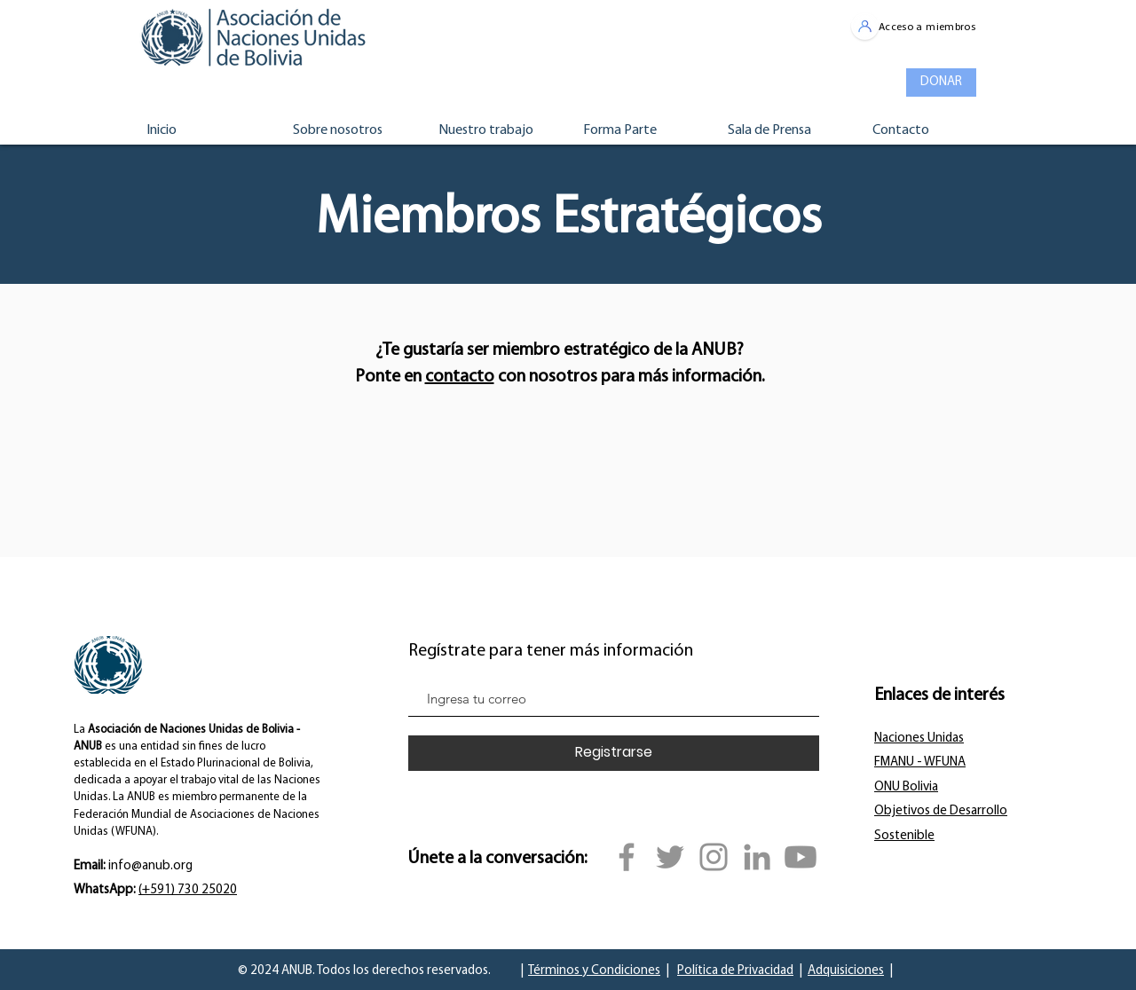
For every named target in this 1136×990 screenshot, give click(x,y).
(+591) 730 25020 (187, 890)
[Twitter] (670, 857)
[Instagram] (713, 857)
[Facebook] (626, 857)
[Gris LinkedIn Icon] (757, 857)
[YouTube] (800, 857)
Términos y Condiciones (594, 971)
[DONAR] (941, 82)
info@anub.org (150, 866)
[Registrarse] (613, 753)
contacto (459, 377)
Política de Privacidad (735, 971)
